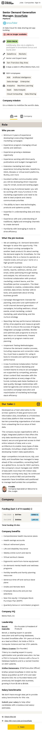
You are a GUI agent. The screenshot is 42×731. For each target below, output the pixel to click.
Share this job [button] (9, 717)
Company (26, 116)
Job (13, 116)
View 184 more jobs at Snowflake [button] (17, 721)
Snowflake (21, 15)
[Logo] (7, 2)
